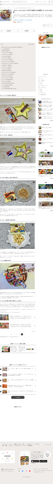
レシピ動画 (36, 1)
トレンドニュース (5, 444)
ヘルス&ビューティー (29, 444)
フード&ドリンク (37, 444)
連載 (6, 445)
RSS (41, 470)
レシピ (10, 444)
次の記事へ (27, 30)
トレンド (40, 1)
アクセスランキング (18, 445)
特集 (3, 445)
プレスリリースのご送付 (37, 470)
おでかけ (19, 444)
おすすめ (44, 1)
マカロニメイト (10, 445)
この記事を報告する (33, 331)
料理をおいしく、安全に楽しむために (47, 470)
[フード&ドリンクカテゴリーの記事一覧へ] (14, 22)
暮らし (24, 444)
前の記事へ (9, 30)
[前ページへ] (11, 334)
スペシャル (24, 445)
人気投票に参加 (30, 445)
